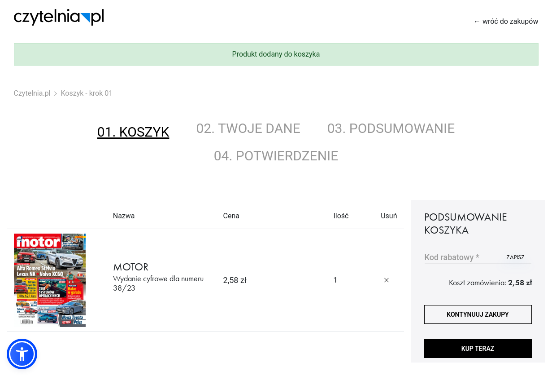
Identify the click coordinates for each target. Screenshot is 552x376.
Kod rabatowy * (452, 257)
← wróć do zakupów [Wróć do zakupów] (506, 21)
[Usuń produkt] (387, 280)
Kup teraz (477, 348)
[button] (22, 354)
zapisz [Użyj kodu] (515, 257)
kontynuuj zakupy (478, 314)
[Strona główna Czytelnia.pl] (59, 17)
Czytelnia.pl (32, 93)
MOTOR (161, 277)
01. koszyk (133, 132)
